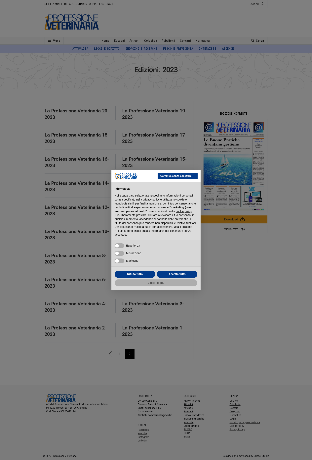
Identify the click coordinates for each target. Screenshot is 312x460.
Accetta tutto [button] (177, 274)
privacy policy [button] (151, 199)
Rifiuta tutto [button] (135, 274)
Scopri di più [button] (156, 282)
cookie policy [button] (183, 211)
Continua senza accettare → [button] (177, 175)
